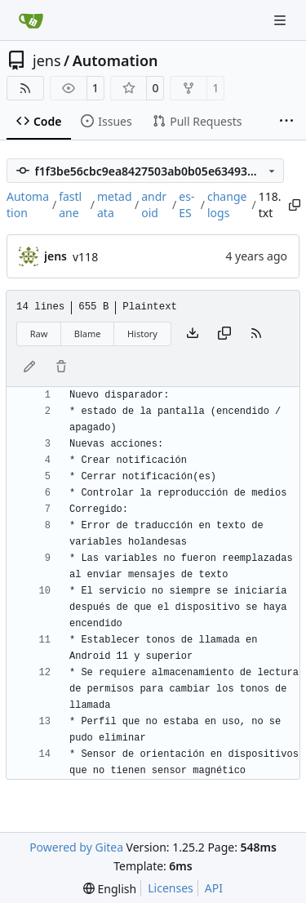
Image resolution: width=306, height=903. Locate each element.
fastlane (70, 204)
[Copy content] (224, 334)
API (214, 888)
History (142, 333)
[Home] (31, 20)
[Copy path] (293, 205)
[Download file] (193, 334)
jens (47, 60)
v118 (85, 257)
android (153, 204)
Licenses (170, 888)
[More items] (286, 122)
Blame (87, 333)
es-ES (186, 204)
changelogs (226, 204)
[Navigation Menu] (281, 20)
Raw (39, 333)
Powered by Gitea (76, 847)
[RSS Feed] (25, 88)
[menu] (109, 888)
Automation (115, 60)
